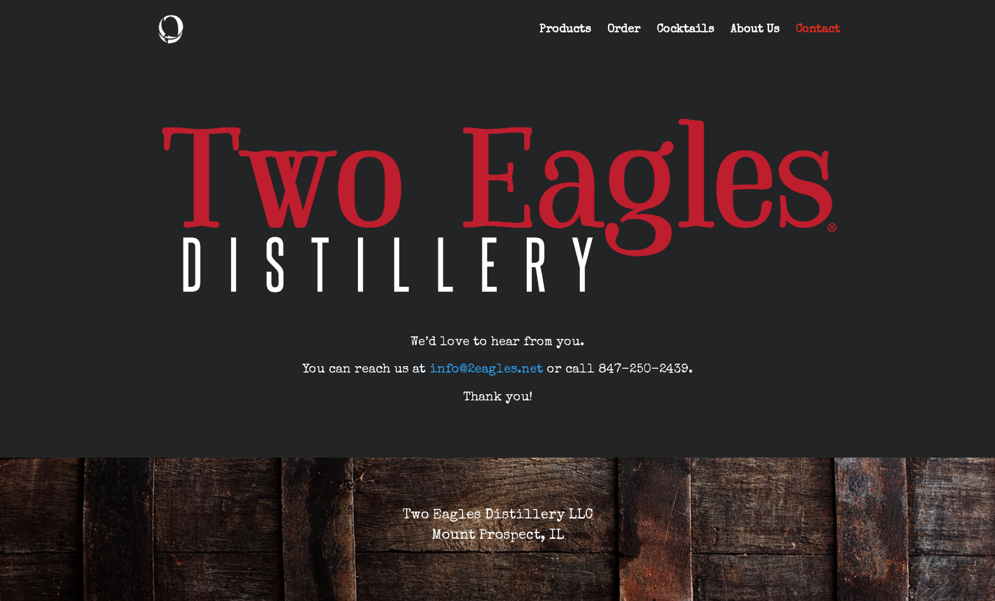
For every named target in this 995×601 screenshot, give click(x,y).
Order (623, 30)
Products (565, 30)
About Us (754, 30)
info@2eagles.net (486, 370)
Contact (818, 30)
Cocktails (685, 30)
